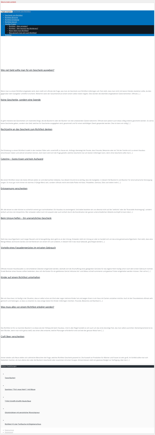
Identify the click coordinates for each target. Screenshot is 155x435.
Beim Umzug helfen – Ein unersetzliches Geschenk (26, 218)
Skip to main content (8, 2)
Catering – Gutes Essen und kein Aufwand (22, 159)
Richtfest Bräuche (11, 17)
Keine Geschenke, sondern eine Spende (21, 100)
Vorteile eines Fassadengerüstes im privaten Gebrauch (28, 248)
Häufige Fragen (10, 24)
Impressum (9, 432)
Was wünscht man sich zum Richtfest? (23, 33)
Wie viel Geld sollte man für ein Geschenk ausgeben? (27, 70)
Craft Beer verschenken (12, 337)
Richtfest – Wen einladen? (18, 26)
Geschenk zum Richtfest (22, 11)
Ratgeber (8, 35)
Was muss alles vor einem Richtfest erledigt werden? (27, 307)
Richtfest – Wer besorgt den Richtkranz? (23, 28)
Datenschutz (9, 430)
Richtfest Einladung (12, 20)
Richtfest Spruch (11, 22)
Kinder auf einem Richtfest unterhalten (20, 277)
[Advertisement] (77, 51)
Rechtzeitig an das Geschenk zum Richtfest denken (26, 129)
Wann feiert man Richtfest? (19, 31)
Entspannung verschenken (14, 189)
